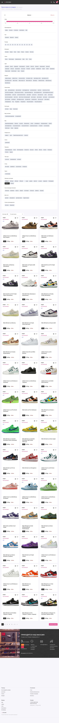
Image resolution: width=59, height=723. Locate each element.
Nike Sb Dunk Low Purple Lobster (28, 555)
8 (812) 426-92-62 (29, 653)
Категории (5, 214)
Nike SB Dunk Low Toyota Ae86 (48, 322)
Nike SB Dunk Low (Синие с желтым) (47, 410)
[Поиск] (51, 2)
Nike (2, 702)
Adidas (2, 704)
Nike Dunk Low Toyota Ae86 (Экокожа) (28, 265)
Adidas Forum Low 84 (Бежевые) (46, 352)
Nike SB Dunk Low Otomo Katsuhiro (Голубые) (9, 555)
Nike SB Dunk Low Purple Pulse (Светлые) (28, 323)
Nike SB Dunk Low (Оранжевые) (26, 584)
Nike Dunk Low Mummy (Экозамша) (8, 265)
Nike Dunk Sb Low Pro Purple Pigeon (48, 265)
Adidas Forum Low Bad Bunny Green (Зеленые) (48, 497)
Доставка (3, 691)
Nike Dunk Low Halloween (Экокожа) (47, 236)
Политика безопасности (34, 691)
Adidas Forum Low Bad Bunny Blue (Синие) (29, 497)
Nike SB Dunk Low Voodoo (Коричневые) (9, 352)
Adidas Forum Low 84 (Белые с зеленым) (10, 381)
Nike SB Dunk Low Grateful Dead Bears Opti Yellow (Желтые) (28, 440)
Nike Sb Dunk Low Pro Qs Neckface (9, 468)
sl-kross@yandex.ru (43, 644)
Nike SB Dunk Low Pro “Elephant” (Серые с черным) (29, 613)
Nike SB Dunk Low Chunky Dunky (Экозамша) (47, 294)
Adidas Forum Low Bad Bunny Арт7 (29, 236)
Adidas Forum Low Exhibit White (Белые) (47, 381)
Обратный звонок (33, 703)
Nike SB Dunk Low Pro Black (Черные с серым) (9, 613)
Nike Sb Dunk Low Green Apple (48, 438)
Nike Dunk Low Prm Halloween (29, 409)
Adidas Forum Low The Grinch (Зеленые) (10, 410)
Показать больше (53, 624)
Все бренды (3, 709)
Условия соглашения (34, 693)
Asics (2, 706)
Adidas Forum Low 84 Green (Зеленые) (47, 468)
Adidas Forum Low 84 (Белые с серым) (10, 584)
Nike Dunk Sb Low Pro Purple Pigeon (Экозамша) (10, 294)
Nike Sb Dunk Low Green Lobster (47, 526)
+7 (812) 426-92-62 (34, 702)
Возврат (3, 695)
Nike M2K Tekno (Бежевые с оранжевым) (29, 294)
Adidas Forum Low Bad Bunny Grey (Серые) (10, 236)
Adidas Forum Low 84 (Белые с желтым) (48, 555)
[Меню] (2, 2)
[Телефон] (54, 2)
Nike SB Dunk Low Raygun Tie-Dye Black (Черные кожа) (48, 613)
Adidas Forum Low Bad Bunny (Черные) (29, 381)
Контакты (32, 695)
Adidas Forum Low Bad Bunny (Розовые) (10, 497)
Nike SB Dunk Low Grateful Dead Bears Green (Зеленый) (10, 439)
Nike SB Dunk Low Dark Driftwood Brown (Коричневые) (27, 527)
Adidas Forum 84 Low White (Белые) (28, 352)
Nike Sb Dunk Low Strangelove (29, 468)
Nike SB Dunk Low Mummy (9, 322)
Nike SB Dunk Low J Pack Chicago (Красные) (47, 584)
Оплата (2, 693)
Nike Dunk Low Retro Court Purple (9, 526)
